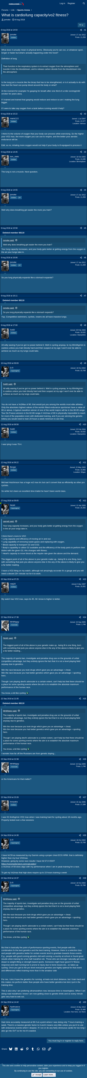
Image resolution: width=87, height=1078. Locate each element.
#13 (84, 579)
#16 (84, 759)
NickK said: (8, 638)
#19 (84, 878)
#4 (85, 190)
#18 (84, 835)
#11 (84, 462)
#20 (84, 1002)
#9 (85, 363)
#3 (85, 152)
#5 (85, 228)
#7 (85, 296)
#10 (84, 424)
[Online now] (1, 503)
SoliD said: (8, 384)
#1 (85, 30)
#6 (85, 258)
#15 (84, 699)
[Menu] (4, 3)
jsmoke (7, 19)
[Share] (81, 30)
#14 (84, 617)
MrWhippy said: (10, 711)
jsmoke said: (8, 240)
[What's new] (78, 3)
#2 (85, 114)
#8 (85, 325)
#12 (84, 501)
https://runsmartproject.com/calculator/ (18, 864)
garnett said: (8, 521)
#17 (84, 797)
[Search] (83, 3)
